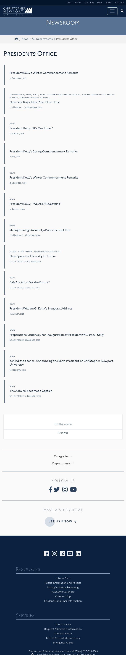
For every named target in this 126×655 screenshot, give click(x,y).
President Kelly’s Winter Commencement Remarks (43, 73)
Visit (69, 2)
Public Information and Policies (63, 583)
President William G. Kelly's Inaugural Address (40, 308)
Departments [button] (61, 463)
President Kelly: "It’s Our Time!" (31, 128)
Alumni (13, 252)
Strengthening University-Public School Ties (39, 230)
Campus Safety (63, 633)
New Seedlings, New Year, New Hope (34, 102)
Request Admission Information (63, 629)
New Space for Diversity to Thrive (32, 256)
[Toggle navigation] (112, 11)
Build (35, 95)
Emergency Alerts (62, 643)
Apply (78, 2)
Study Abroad (25, 252)
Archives (63, 433)
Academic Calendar (63, 592)
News (25, 39)
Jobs (108, 2)
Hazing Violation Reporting (62, 587)
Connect (45, 98)
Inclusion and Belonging (47, 252)
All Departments (42, 39)
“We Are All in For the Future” (29, 282)
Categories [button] (61, 456)
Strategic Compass (29, 98)
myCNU (119, 2)
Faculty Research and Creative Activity (60, 95)
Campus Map (63, 596)
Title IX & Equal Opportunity (63, 638)
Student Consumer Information (63, 601)
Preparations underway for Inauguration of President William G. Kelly (56, 334)
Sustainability (16, 95)
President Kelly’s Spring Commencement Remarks (43, 151)
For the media (63, 424)
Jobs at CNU (62, 578)
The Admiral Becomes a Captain (30, 391)
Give (99, 2)
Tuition (89, 2)
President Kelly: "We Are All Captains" (35, 203)
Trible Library (63, 624)
